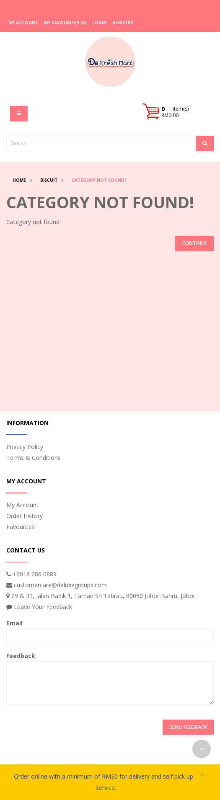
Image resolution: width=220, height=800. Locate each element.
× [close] (202, 774)
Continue (194, 243)
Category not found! (99, 180)
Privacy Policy (24, 447)
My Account (22, 505)
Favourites (20, 527)
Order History (24, 516)
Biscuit (48, 180)
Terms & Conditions (33, 458)
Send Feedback (188, 726)
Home (19, 180)
